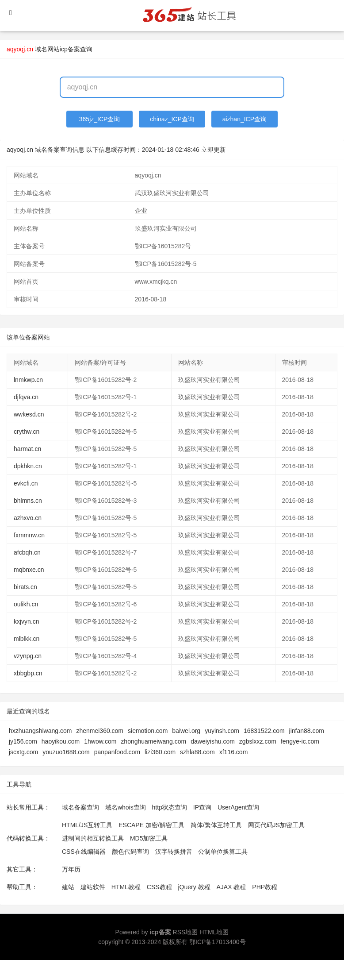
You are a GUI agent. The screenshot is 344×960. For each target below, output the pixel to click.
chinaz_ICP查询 (172, 119)
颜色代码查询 (130, 851)
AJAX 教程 (231, 887)
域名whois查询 (125, 807)
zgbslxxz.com (257, 741)
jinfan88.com (306, 730)
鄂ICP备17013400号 (217, 941)
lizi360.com (160, 752)
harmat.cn (27, 448)
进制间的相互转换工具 (93, 838)
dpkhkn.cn (28, 466)
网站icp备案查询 (69, 49)
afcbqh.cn (27, 552)
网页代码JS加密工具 (276, 825)
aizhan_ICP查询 (244, 119)
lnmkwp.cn (28, 379)
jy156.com (23, 741)
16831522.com (264, 730)
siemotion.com (148, 730)
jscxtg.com (23, 752)
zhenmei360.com (99, 730)
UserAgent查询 (238, 807)
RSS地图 (185, 932)
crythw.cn (26, 431)
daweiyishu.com (213, 741)
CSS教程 (159, 887)
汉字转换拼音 (173, 851)
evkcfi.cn (26, 483)
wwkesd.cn (29, 414)
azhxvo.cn (28, 517)
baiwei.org (186, 730)
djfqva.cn (26, 397)
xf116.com (233, 752)
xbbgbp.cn (28, 673)
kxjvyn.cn (26, 621)
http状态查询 (169, 807)
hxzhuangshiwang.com (40, 730)
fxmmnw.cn (29, 535)
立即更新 (213, 149)
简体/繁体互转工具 (216, 825)
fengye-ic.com (300, 741)
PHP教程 (264, 887)
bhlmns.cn (28, 500)
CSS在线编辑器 (84, 851)
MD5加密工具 (149, 838)
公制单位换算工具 (223, 851)
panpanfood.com (117, 752)
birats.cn (25, 586)
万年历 (71, 869)
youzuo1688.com (66, 752)
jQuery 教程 (194, 887)
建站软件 (92, 887)
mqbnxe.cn (29, 569)
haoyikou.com (61, 741)
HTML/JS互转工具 (87, 825)
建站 (68, 887)
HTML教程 (126, 887)
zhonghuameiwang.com (153, 741)
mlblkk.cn (26, 638)
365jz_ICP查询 (99, 119)
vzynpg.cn (28, 655)
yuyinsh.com (222, 730)
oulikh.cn (26, 604)
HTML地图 (214, 932)
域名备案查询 (80, 807)
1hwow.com (100, 741)
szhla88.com (197, 752)
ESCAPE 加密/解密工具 (151, 825)
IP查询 (202, 807)
